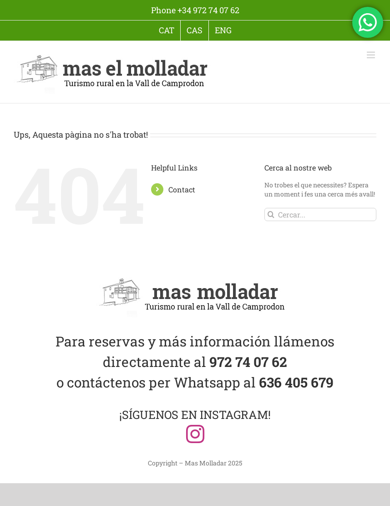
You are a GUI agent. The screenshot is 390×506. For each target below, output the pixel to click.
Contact (181, 189)
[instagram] (195, 434)
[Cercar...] (320, 214)
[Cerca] (271, 214)
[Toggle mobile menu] (371, 55)
